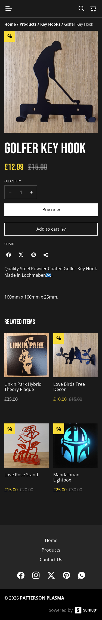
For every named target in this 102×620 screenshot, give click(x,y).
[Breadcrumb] (51, 24)
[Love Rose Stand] (26, 463)
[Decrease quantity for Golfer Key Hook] (10, 192)
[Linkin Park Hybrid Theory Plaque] (26, 373)
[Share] (46, 255)
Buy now (51, 210)
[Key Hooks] (50, 24)
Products (51, 550)
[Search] (81, 9)
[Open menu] (9, 9)
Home (51, 540)
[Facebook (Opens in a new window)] (8, 255)
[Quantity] (21, 192)
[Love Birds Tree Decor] (75, 373)
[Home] (10, 24)
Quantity (12, 181)
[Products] (28, 24)
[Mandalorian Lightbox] (75, 463)
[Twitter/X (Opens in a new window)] (21, 255)
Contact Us (51, 559)
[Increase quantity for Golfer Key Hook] (31, 192)
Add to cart (51, 229)
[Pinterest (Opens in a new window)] (33, 255)
